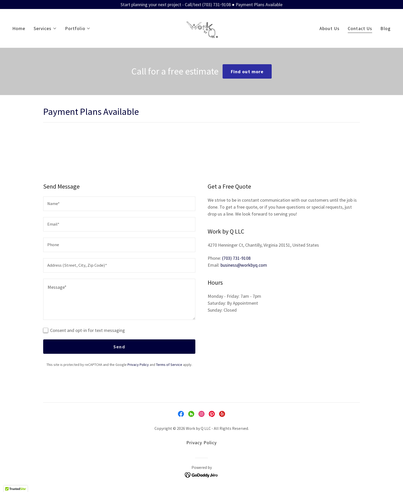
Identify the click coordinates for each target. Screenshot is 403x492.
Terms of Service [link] (169, 364)
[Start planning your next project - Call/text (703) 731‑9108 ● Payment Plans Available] (201, 4)
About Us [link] (329, 28)
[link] (201, 28)
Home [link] (18, 28)
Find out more (247, 72)
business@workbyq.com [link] (244, 265)
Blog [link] (385, 28)
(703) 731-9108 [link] (236, 258)
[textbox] (119, 204)
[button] (45, 28)
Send (119, 347)
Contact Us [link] (360, 28)
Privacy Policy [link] (138, 364)
